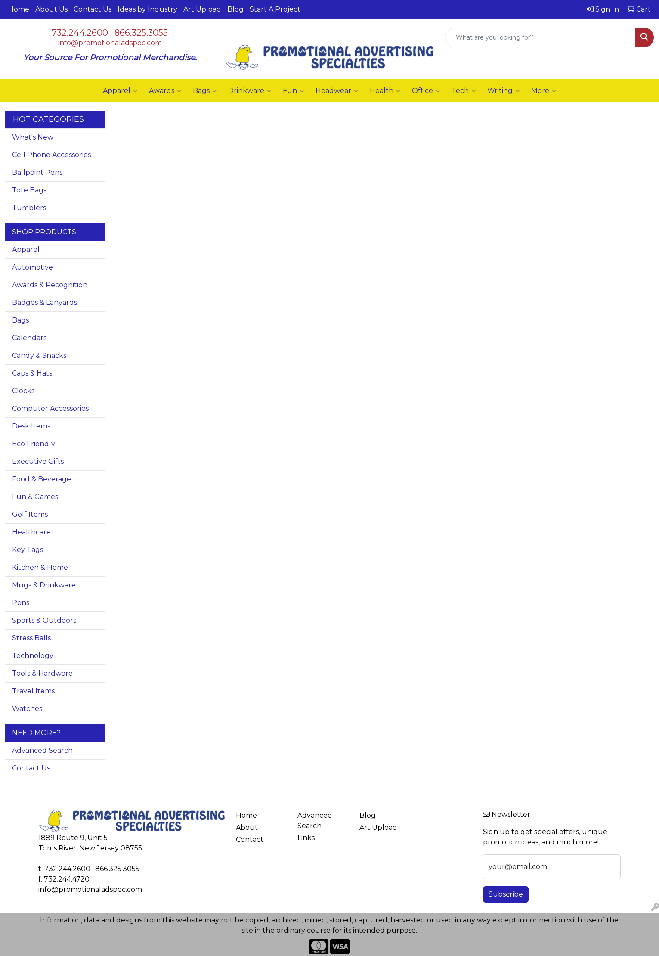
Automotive (32, 267)
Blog (235, 9)
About (247, 827)
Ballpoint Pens (37, 172)
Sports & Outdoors (44, 620)
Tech (464, 91)
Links (306, 838)
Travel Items (33, 691)
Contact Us (92, 9)
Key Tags (27, 550)
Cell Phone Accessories (51, 155)
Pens (20, 603)
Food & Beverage (41, 479)
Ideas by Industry (147, 9)
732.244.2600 (80, 33)
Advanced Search (42, 750)
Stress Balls (31, 638)
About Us (51, 9)
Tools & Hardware (42, 673)
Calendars (29, 338)
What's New (32, 137)
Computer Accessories (50, 408)
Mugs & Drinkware (44, 585)
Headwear (337, 91)
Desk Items (31, 426)
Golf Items (30, 514)
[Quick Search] (540, 37)
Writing (503, 91)
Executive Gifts (38, 461)
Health (385, 91)
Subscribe (506, 894)
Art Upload (202, 9)
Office (426, 91)
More (544, 91)
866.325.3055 (141, 33)
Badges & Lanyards (44, 302)
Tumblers (29, 208)
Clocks (23, 391)
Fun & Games (35, 497)
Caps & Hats (32, 373)
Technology (32, 656)
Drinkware (250, 91)
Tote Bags (29, 190)
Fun (293, 91)
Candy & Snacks (39, 355)
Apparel (120, 91)
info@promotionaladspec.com (110, 43)
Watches (27, 709)
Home (18, 9)
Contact (249, 839)
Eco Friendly (33, 444)
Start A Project (275, 9)
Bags (205, 91)
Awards (165, 91)
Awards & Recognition (49, 285)
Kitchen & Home (40, 567)
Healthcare (31, 532)
